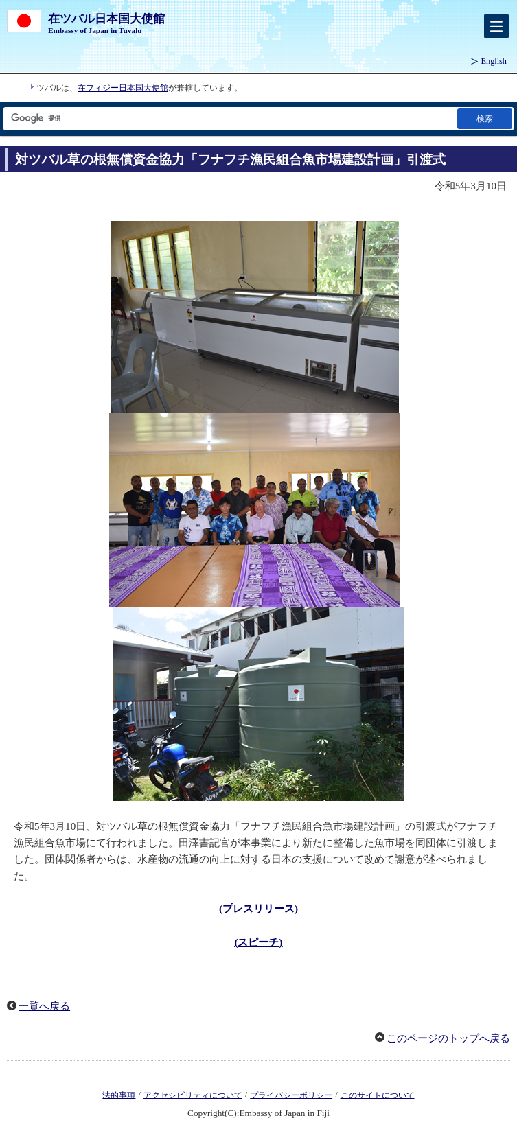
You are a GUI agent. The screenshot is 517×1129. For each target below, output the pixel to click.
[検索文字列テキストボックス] (229, 118)
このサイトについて (378, 1094)
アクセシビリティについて (192, 1094)
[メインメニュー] (496, 26)
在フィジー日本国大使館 (123, 88)
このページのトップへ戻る (448, 1038)
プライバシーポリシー (291, 1094)
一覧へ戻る (44, 1006)
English (494, 61)
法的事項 (118, 1094)
